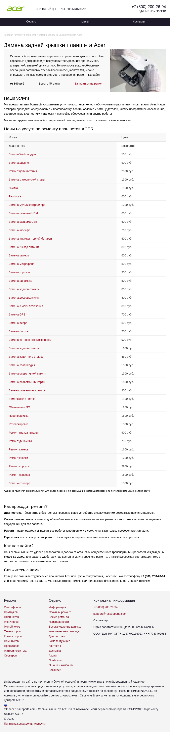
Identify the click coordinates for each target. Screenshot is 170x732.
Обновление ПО (19, 407)
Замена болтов (19, 331)
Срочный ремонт (60, 612)
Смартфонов (12, 607)
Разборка (15, 196)
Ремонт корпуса (19, 466)
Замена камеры (19, 255)
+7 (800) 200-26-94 (148, 6)
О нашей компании (61, 665)
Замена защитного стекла (26, 356)
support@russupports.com (109, 613)
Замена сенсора (19, 483)
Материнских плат (16, 650)
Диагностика (57, 636)
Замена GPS (17, 314)
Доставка (55, 650)
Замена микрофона (21, 263)
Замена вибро (18, 323)
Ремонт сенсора (19, 474)
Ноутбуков (10, 612)
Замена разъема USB (23, 221)
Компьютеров (13, 636)
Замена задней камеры (24, 348)
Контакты (139, 21)
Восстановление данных (65, 626)
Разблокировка (18, 424)
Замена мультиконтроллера (27, 204)
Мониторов (11, 621)
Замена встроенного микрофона (30, 339)
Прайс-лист (56, 660)
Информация (57, 607)
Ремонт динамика (20, 441)
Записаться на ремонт (89, 83)
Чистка (13, 188)
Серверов (10, 655)
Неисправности (59, 621)
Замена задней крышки (24, 289)
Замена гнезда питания (24, 247)
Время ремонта (59, 617)
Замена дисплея (19, 162)
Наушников (11, 641)
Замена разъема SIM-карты (27, 382)
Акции (52, 655)
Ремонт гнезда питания (24, 432)
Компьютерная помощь (64, 631)
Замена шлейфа (19, 230)
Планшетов (11, 617)
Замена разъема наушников (27, 390)
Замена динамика (20, 280)
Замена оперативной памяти (27, 373)
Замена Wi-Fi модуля (22, 154)
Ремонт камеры (19, 449)
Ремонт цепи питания (23, 171)
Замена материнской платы (27, 179)
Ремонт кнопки (18, 457)
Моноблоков (12, 626)
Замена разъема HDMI (24, 213)
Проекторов (11, 645)
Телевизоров (12, 631)
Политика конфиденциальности (25, 723)
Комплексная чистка (22, 398)
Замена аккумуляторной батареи (30, 238)
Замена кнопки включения (26, 306)
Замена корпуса (19, 272)
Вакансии (55, 670)
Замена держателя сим (24, 297)
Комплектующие (59, 641)
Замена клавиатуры (22, 365)
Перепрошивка (18, 415)
